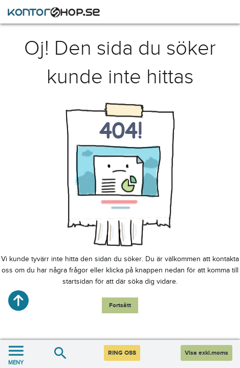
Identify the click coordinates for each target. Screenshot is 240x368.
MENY (16, 353)
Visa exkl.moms (206, 353)
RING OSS (122, 353)
